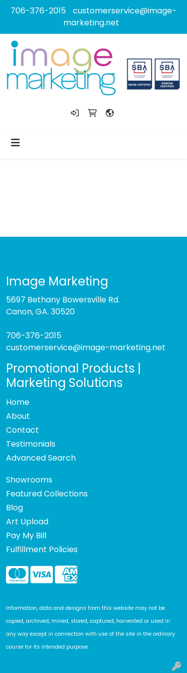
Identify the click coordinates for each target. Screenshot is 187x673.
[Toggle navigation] (15, 143)
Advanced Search (41, 458)
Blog (14, 507)
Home (17, 402)
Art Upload (27, 521)
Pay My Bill (26, 535)
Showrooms (29, 479)
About (18, 416)
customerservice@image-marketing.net (86, 347)
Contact (22, 430)
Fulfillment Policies (42, 549)
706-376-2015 (38, 10)
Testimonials (30, 444)
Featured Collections (47, 493)
